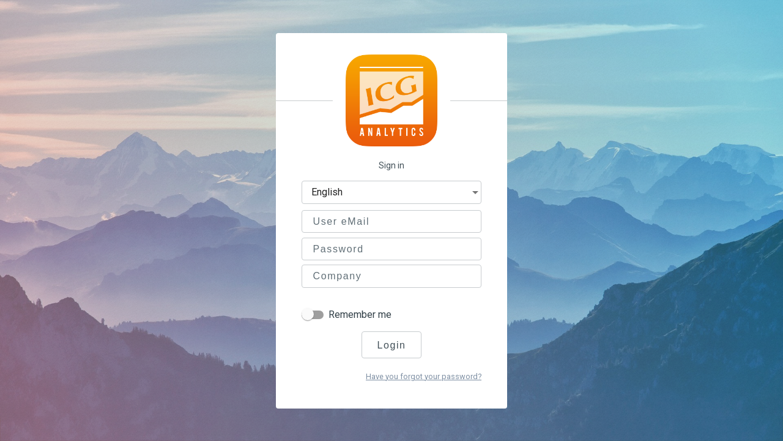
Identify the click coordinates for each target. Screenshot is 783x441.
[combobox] (397, 193)
